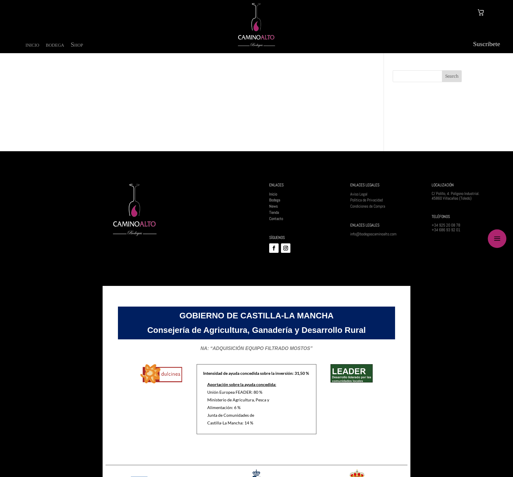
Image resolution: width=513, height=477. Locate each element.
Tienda (274, 212)
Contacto (276, 218)
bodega (55, 45)
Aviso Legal (358, 194)
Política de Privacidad (366, 200)
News (273, 206)
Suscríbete (486, 44)
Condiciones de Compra (367, 206)
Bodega (274, 200)
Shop (77, 45)
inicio (33, 45)
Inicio (273, 194)
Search (451, 76)
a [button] (497, 238)
